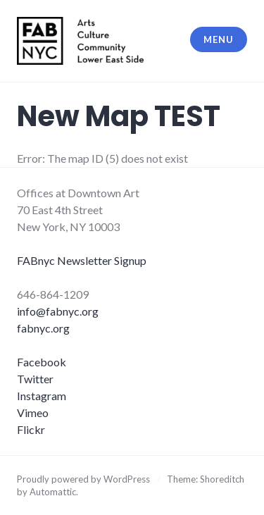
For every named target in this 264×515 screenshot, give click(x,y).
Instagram (41, 395)
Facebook (41, 361)
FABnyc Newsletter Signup (81, 260)
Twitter (35, 378)
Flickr (31, 429)
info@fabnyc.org (58, 311)
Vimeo (33, 412)
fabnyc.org (43, 328)
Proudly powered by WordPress (83, 479)
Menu (218, 39)
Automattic (53, 491)
